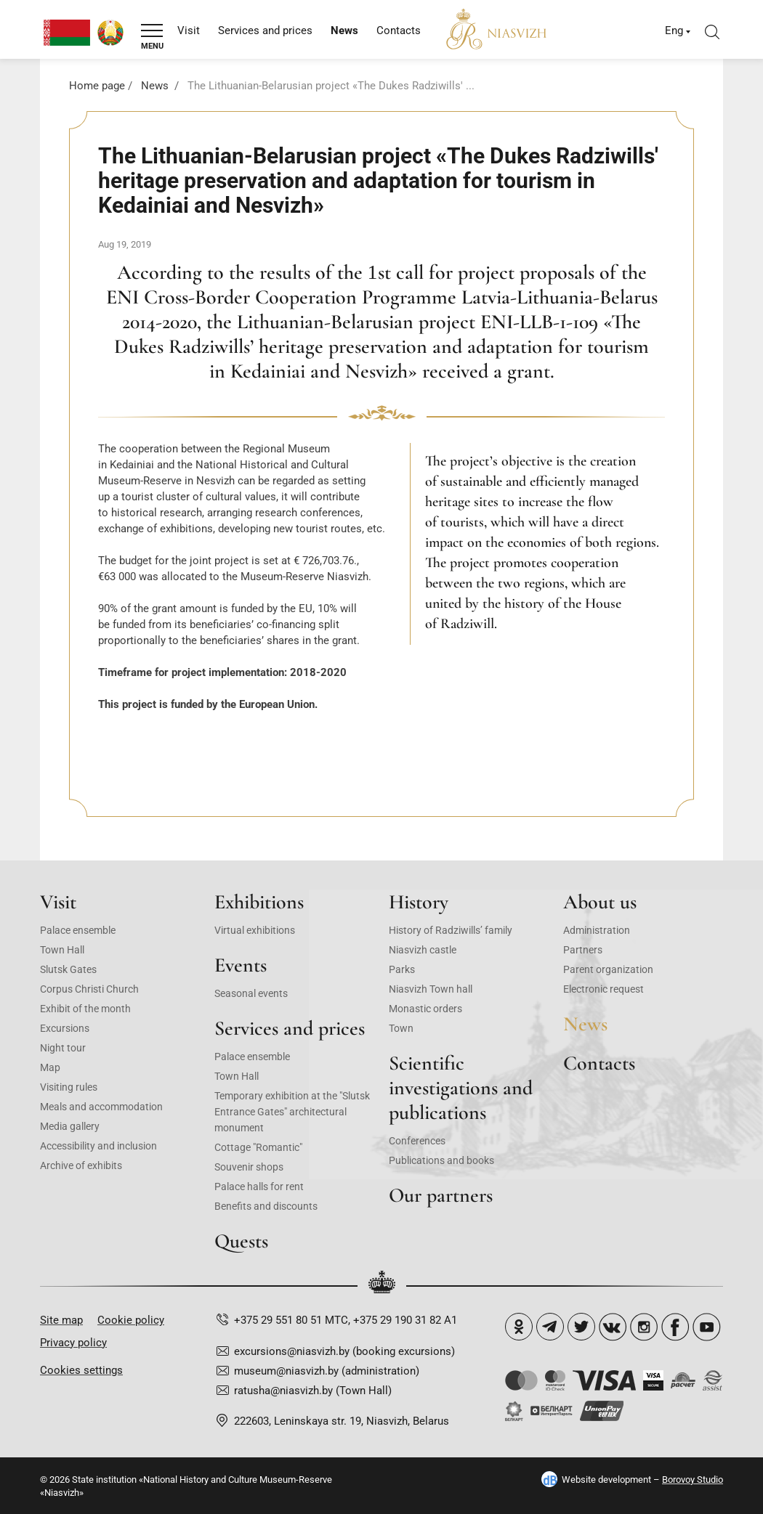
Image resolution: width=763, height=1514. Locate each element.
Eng (674, 30)
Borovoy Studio (692, 1479)
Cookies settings (81, 1370)
